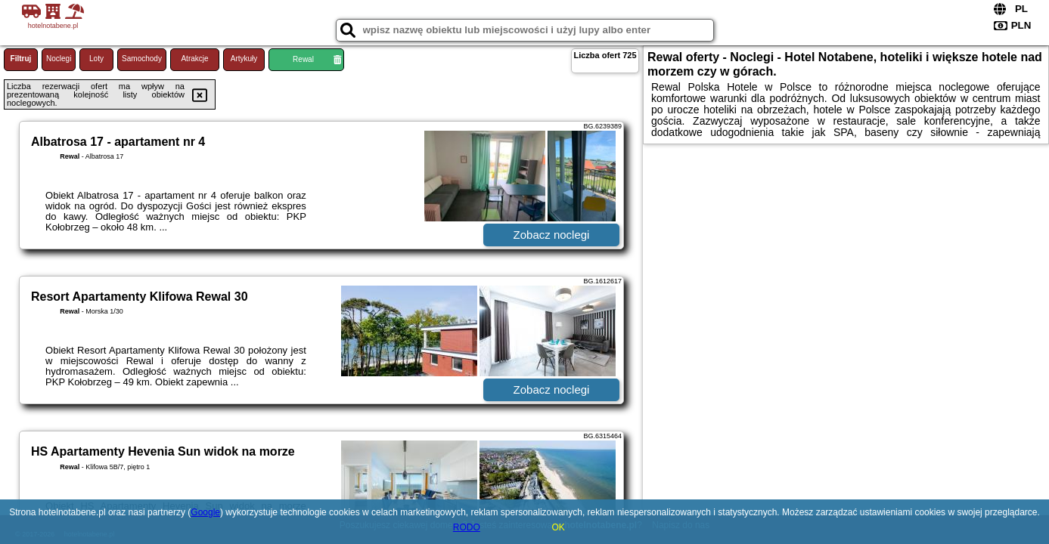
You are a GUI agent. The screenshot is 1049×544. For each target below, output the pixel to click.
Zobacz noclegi (552, 234)
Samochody (142, 58)
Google (205, 512)
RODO (466, 527)
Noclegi (58, 58)
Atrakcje (194, 58)
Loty (96, 58)
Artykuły (244, 58)
